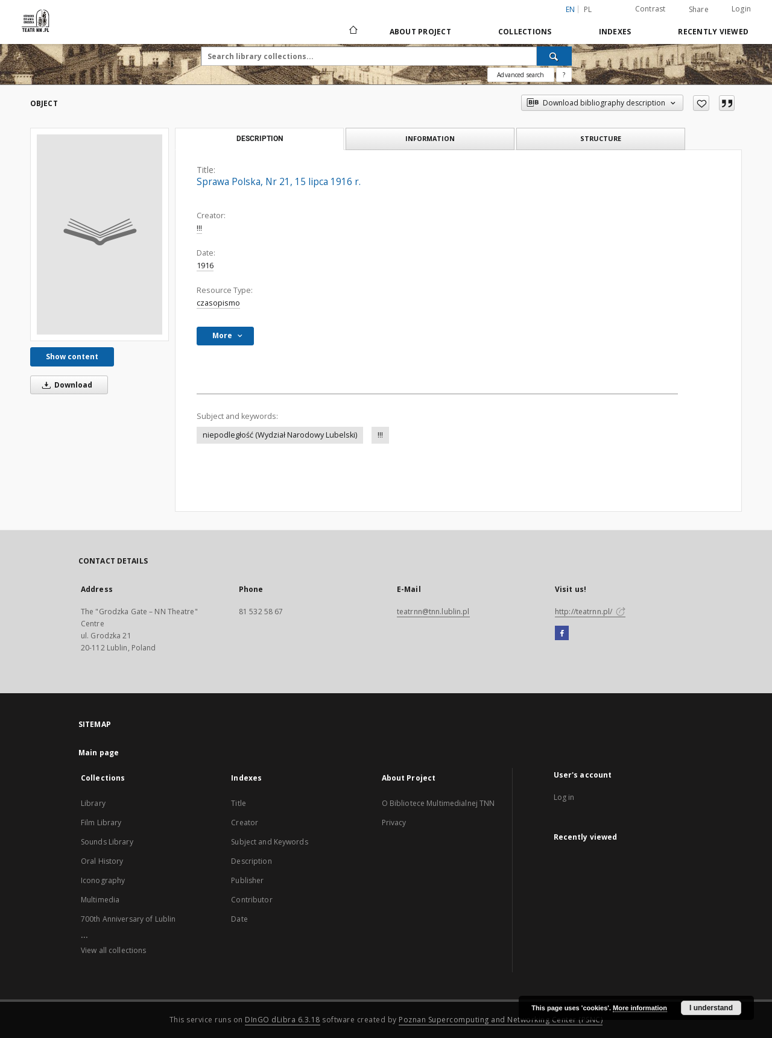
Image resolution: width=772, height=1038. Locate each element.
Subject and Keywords (269, 842)
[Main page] (352, 31)
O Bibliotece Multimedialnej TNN (438, 803)
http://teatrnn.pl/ (590, 611)
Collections (525, 32)
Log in (564, 797)
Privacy (394, 822)
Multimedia (100, 900)
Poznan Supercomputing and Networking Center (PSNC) (501, 1019)
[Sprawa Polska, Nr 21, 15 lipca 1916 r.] (99, 234)
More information (640, 1007)
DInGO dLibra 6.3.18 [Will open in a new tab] (282, 1019)
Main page (98, 752)
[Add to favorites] (701, 103)
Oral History (102, 861)
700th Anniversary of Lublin (128, 919)
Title (238, 803)
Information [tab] (430, 138)
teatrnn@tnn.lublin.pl (433, 611)
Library (93, 803)
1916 (205, 265)
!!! (199, 228)
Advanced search (520, 75)
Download (65, 385)
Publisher (247, 880)
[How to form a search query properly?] (564, 75)
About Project (420, 32)
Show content (72, 356)
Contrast (650, 9)
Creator (244, 822)
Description (251, 861)
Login (741, 9)
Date (239, 919)
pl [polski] (588, 9)
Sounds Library (107, 842)
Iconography (103, 880)
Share (699, 9)
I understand (711, 1008)
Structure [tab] (600, 138)
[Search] (554, 56)
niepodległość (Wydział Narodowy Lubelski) (280, 435)
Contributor (251, 900)
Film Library (101, 822)
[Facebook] (562, 633)
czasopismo (218, 303)
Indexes (615, 32)
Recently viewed (713, 32)
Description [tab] (259, 138)
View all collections (113, 950)
